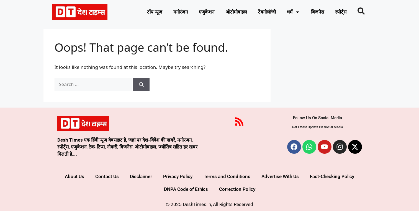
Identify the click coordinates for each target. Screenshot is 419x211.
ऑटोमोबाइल (236, 12)
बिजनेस (317, 12)
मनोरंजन (180, 12)
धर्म (293, 12)
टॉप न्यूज (154, 12)
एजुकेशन (206, 12)
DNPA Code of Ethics (186, 189)
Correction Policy (237, 189)
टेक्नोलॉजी (267, 12)
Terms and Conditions (227, 176)
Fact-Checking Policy (332, 176)
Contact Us (107, 176)
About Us (74, 176)
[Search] (141, 84)
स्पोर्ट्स (340, 12)
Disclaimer (141, 176)
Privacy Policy (177, 176)
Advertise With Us (280, 176)
